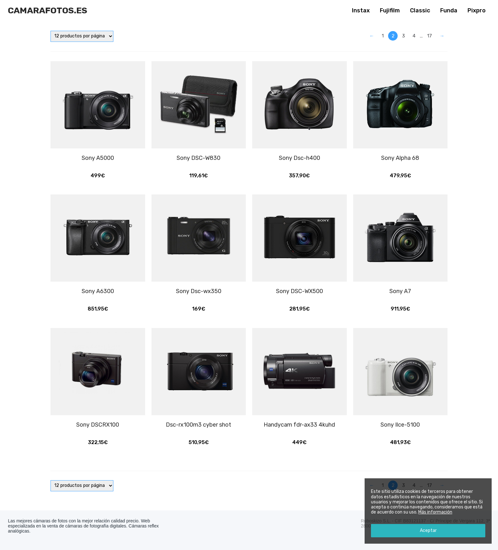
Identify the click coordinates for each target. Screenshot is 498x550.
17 (429, 36)
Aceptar (428, 530)
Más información (435, 512)
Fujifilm (390, 10)
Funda (448, 10)
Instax (361, 10)
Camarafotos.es (47, 10)
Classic (420, 10)
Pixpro (477, 10)
